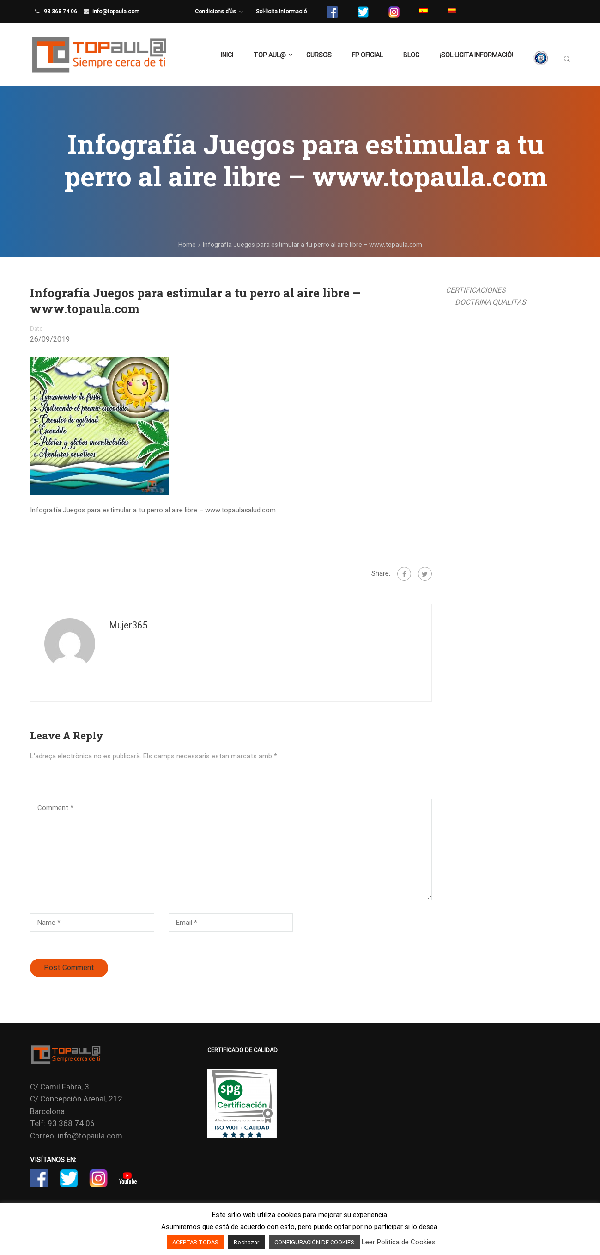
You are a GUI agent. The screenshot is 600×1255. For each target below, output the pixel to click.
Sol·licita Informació (281, 11)
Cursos (319, 55)
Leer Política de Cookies (399, 1242)
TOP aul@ (270, 55)
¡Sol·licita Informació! (476, 55)
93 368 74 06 (59, 11)
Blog (411, 55)
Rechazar (246, 1242)
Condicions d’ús (215, 11)
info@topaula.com (115, 11)
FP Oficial (367, 55)
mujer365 (128, 625)
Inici (227, 55)
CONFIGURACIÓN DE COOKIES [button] (314, 1242)
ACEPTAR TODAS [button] (195, 1242)
